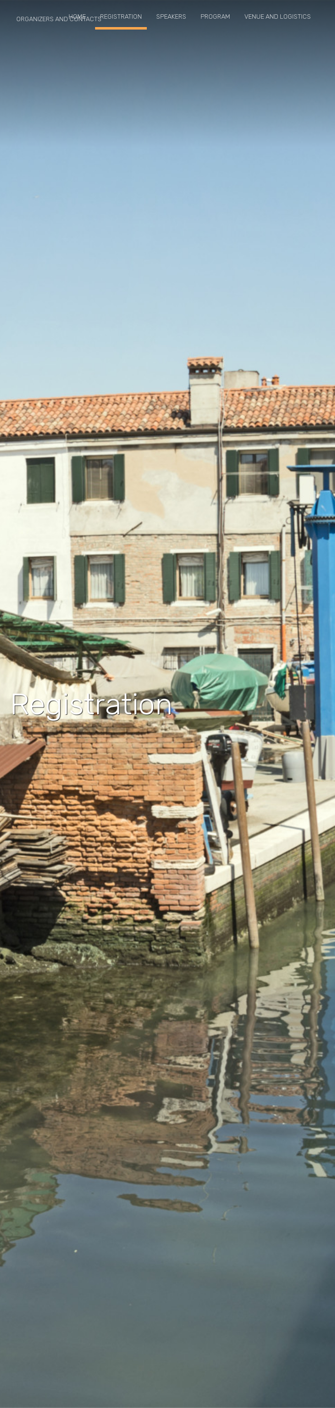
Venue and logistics (277, 16)
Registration (121, 16)
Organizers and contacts (58, 19)
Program (215, 16)
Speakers (171, 16)
